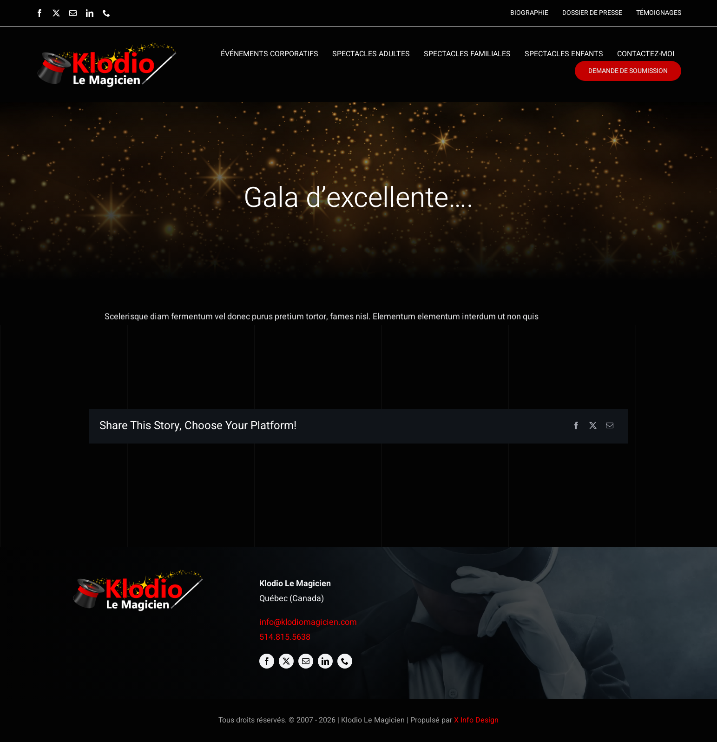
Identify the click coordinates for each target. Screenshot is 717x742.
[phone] (106, 13)
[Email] (609, 426)
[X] (593, 426)
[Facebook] (576, 426)
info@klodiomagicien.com (308, 622)
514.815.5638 (284, 637)
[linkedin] (89, 13)
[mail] (73, 13)
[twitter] (56, 13)
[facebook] (39, 13)
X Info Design (476, 720)
